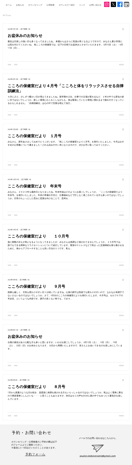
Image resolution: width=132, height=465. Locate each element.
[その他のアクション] (124, 29)
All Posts (7, 15)
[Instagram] (106, 4)
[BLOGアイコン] (126, 4)
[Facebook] (120, 4)
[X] (113, 4)
